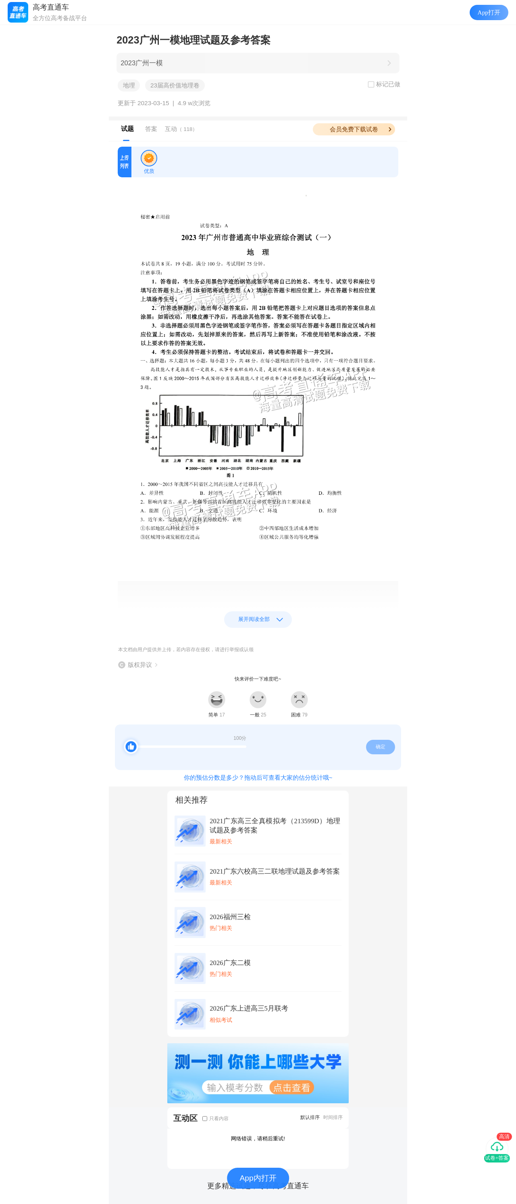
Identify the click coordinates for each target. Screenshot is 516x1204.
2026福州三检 (230, 917)
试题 (127, 128)
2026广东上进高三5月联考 (249, 1008)
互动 (181, 128)
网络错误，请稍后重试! (258, 1138)
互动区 (185, 1118)
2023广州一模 (142, 63)
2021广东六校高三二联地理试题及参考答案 (274, 871)
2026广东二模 (230, 963)
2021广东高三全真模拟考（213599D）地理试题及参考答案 (275, 825)
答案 (151, 128)
